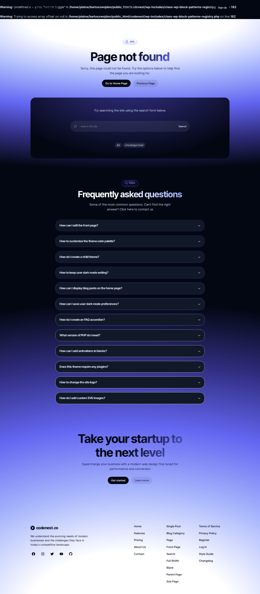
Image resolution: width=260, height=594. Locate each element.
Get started (118, 480)
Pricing (138, 540)
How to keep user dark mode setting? (84, 272)
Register (204, 540)
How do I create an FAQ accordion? (82, 319)
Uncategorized (134, 145)
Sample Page (130, 7)
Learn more (142, 480)
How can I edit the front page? (79, 225)
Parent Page (174, 574)
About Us (140, 547)
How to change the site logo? (78, 382)
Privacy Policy (208, 533)
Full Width (172, 560)
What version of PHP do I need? (80, 335)
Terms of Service (209, 526)
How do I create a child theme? (79, 257)
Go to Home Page (116, 83)
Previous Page (146, 83)
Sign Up (222, 7)
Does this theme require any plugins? (84, 366)
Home (137, 526)
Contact (139, 554)
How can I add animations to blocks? (83, 351)
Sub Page (172, 581)
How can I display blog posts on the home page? (91, 288)
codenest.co (47, 7)
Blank (169, 567)
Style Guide (206, 554)
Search (183, 126)
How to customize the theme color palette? (87, 241)
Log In (203, 547)
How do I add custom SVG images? (82, 398)
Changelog (206, 560)
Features (139, 533)
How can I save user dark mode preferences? (89, 304)
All (118, 145)
